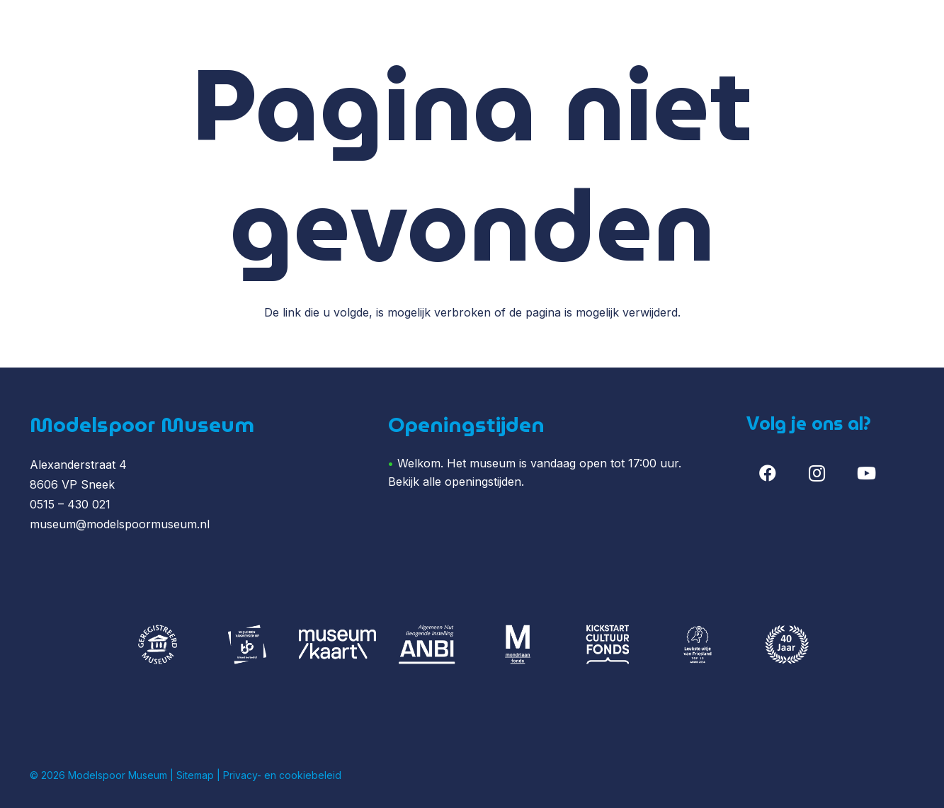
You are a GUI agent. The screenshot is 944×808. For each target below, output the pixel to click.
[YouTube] (866, 473)
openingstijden (483, 481)
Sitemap (195, 775)
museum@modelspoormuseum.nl (120, 524)
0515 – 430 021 (70, 504)
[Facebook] (767, 473)
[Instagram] (817, 473)
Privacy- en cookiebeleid (282, 775)
